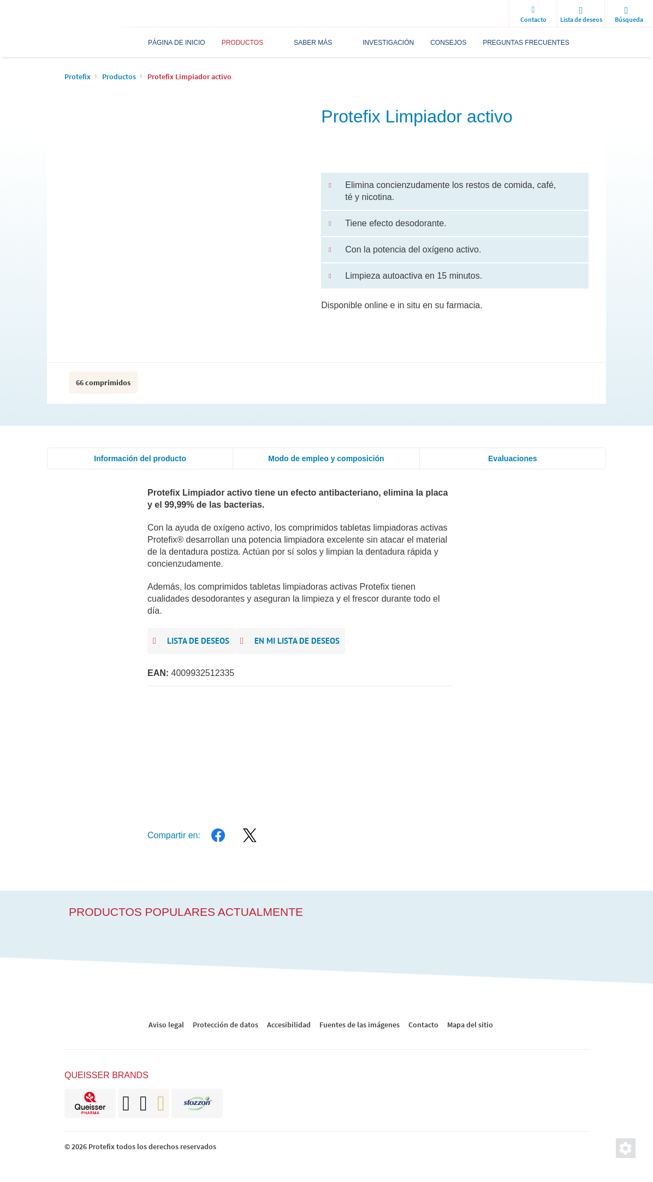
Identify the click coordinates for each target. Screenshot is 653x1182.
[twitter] (250, 835)
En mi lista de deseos (290, 641)
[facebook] (218, 835)
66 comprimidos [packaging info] (103, 382)
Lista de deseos (191, 641)
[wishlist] (581, 13)
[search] (629, 13)
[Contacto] (533, 13)
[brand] (90, 1103)
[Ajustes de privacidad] (626, 1148)
